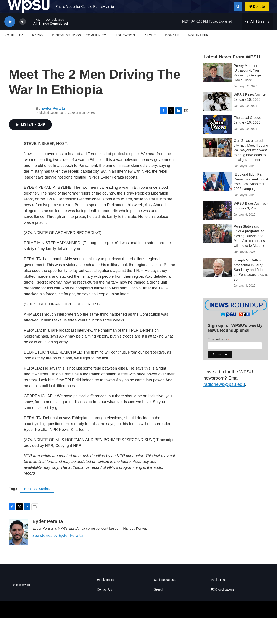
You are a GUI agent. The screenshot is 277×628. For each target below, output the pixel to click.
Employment (105, 589)
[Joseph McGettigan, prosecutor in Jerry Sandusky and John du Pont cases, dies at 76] (217, 277)
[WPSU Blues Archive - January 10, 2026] (217, 111)
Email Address (219, 349)
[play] (9, 31)
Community (95, 45)
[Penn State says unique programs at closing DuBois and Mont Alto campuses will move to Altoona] (217, 243)
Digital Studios (66, 45)
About (150, 45)
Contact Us (104, 599)
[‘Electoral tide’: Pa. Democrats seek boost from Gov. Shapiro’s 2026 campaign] (217, 191)
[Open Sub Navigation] (26, 45)
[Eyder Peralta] (18, 541)
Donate (261, 11)
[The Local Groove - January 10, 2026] (217, 134)
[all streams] (257, 31)
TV (21, 45)
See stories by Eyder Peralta (57, 545)
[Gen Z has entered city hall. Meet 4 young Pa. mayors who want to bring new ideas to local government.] (217, 157)
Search (158, 599)
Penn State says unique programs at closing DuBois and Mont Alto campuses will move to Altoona (249, 245)
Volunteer (198, 45)
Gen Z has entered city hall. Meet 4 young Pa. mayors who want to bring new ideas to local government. (251, 160)
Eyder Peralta (53, 118)
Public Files (219, 589)
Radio (37, 45)
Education (125, 45)
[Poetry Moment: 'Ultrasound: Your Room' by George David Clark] (217, 82)
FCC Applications (222, 599)
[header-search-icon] (239, 11)
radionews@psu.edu (224, 393)
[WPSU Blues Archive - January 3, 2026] (217, 220)
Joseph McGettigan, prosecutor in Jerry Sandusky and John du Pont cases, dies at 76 (251, 279)
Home (9, 45)
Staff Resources (164, 589)
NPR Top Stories (37, 498)
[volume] (22, 31)
